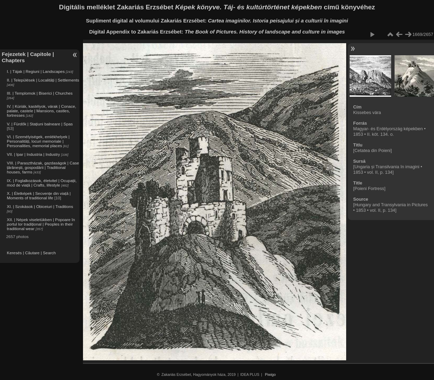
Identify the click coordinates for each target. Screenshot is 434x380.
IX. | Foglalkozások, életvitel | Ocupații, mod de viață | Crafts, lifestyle (42, 182)
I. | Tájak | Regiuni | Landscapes (36, 71)
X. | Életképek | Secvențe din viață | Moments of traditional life (39, 195)
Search (49, 252)
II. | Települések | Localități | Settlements (43, 80)
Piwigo (270, 374)
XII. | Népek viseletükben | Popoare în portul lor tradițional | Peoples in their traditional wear (41, 224)
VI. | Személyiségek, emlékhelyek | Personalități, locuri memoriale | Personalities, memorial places (38, 141)
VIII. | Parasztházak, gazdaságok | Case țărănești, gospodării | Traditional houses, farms (43, 167)
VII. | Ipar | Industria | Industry (33, 154)
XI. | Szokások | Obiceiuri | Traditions (40, 206)
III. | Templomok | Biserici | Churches (40, 93)
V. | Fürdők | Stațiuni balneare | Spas (40, 124)
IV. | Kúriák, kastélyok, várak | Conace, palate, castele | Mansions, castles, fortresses (41, 110)
